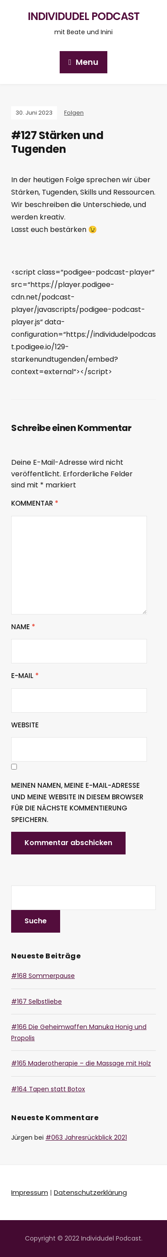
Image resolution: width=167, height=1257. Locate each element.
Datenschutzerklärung (90, 1192)
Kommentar (34, 503)
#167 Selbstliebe (36, 1001)
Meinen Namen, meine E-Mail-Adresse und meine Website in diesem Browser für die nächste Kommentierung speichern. (77, 802)
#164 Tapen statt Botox (48, 1089)
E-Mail (25, 675)
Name (23, 626)
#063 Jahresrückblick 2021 (86, 1137)
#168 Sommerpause (43, 975)
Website (25, 725)
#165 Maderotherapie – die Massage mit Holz (81, 1063)
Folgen (74, 112)
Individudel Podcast (83, 16)
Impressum (29, 1192)
